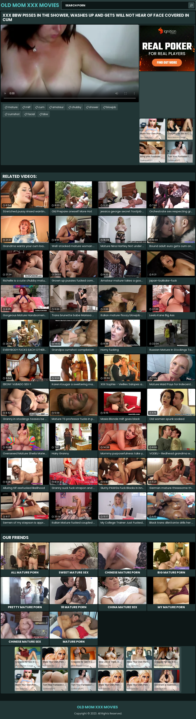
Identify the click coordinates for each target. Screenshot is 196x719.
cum (41, 107)
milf (28, 107)
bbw (45, 114)
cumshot (14, 114)
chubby (76, 107)
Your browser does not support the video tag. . (70, 63)
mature (13, 107)
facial (31, 114)
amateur (58, 107)
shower (93, 107)
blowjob (111, 107)
